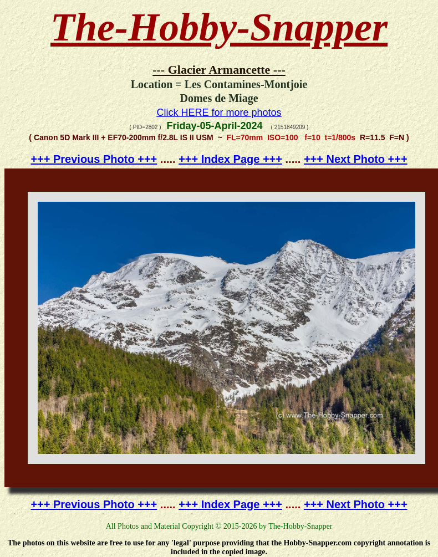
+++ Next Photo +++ (356, 159)
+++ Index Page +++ (230, 159)
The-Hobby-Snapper (219, 27)
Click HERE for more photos (218, 112)
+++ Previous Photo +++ (93, 159)
